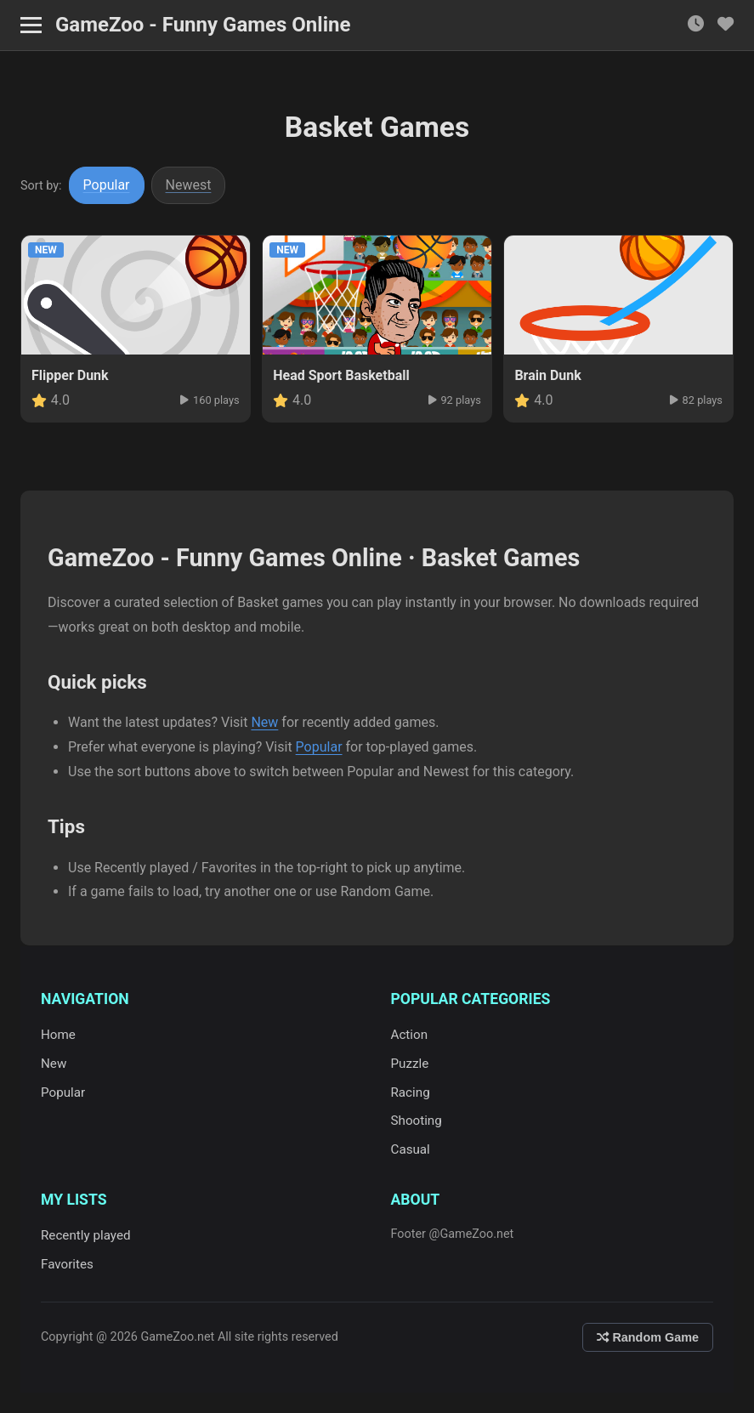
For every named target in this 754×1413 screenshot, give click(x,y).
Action (409, 1034)
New (264, 722)
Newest (189, 185)
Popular (106, 185)
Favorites (67, 1264)
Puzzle (410, 1063)
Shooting (416, 1120)
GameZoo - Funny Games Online (202, 25)
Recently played (86, 1235)
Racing (410, 1092)
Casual (410, 1149)
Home (58, 1034)
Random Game (648, 1337)
